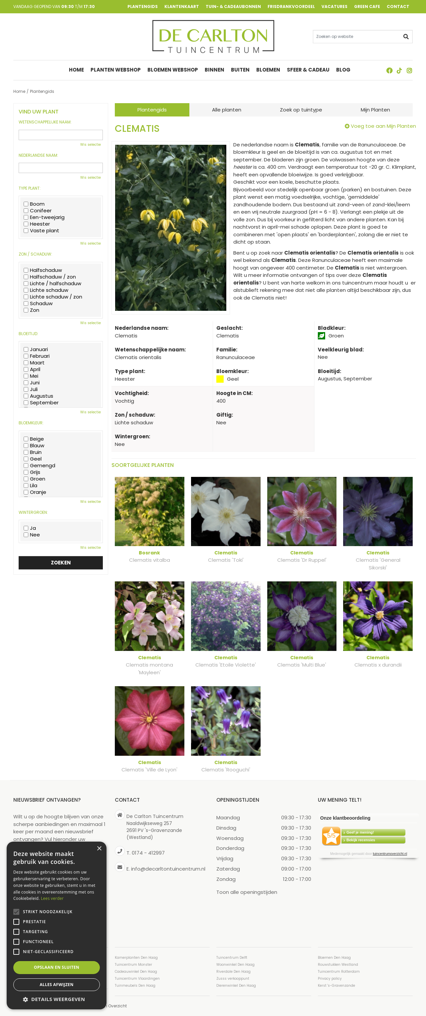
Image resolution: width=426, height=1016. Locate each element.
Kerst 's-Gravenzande (336, 985)
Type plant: (30, 188)
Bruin (33, 452)
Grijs (32, 472)
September (41, 402)
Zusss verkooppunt (232, 978)
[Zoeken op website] (363, 36)
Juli (31, 389)
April (32, 369)
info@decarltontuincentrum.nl (168, 868)
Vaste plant (41, 230)
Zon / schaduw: (35, 254)
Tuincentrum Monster (133, 964)
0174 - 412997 (148, 852)
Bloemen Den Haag (334, 957)
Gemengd (39, 465)
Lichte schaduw (46, 290)
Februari (37, 356)
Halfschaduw (43, 270)
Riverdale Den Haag (233, 971)
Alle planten (226, 109)
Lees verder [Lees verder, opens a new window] (52, 898)
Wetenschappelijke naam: (45, 122)
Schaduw (38, 303)
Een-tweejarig (44, 217)
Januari (36, 349)
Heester (37, 224)
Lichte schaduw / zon (53, 297)
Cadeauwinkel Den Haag (136, 971)
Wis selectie (90, 144)
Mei (31, 376)
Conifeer (38, 210)
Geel (33, 459)
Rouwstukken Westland (338, 964)
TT (399, 70)
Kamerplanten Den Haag (136, 957)
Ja (30, 528)
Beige (34, 439)
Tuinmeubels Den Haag (135, 985)
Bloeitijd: (28, 333)
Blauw (34, 445)
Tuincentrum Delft (231, 957)
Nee (32, 534)
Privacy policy (330, 978)
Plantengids (152, 109)
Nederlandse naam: (38, 155)
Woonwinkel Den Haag (235, 964)
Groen (34, 479)
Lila (30, 485)
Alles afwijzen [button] (57, 984)
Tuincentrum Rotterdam (339, 971)
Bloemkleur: (31, 423)
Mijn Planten (375, 109)
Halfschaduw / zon (50, 277)
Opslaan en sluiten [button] (57, 967)
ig (409, 70)
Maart (34, 362)
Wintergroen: (33, 512)
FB (389, 70)
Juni (32, 382)
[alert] (56, 925)
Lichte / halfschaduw (52, 283)
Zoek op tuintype (301, 109)
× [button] (99, 848)
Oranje (35, 492)
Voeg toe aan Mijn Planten (383, 125)
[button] (56, 999)
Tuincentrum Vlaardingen (137, 978)
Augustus (38, 396)
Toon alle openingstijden (246, 892)
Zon (31, 310)
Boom (34, 204)
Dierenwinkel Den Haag (236, 985)
